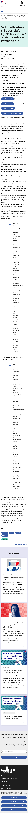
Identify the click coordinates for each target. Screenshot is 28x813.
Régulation (5, 535)
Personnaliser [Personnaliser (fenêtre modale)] (13, 806)
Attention (4, 539)
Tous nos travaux (11, 15)
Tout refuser (13, 801)
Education (4, 532)
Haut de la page (21, 544)
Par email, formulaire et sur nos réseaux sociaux (13, 790)
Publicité (18, 532)
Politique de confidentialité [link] (13, 809)
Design (11, 532)
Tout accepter (13, 797)
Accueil (3, 15)
